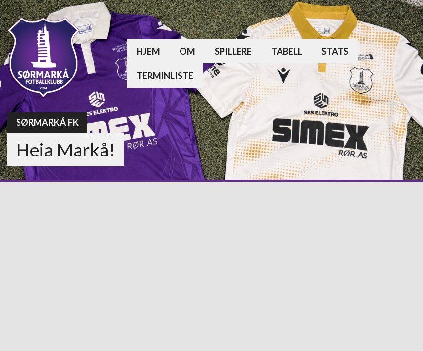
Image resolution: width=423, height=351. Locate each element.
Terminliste (165, 75)
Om (187, 51)
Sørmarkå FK (47, 122)
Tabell (286, 51)
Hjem (148, 51)
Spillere (233, 51)
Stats (335, 51)
